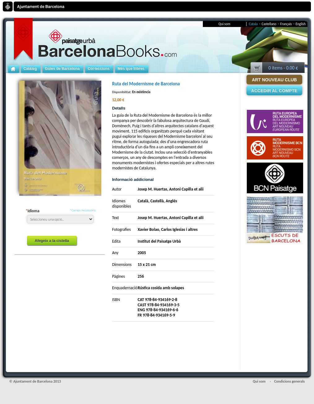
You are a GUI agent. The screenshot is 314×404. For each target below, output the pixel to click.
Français (287, 24)
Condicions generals (289, 381)
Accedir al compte (274, 90)
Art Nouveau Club (274, 79)
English (301, 24)
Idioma (32, 210)
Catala (254, 24)
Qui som (224, 24)
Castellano (270, 24)
